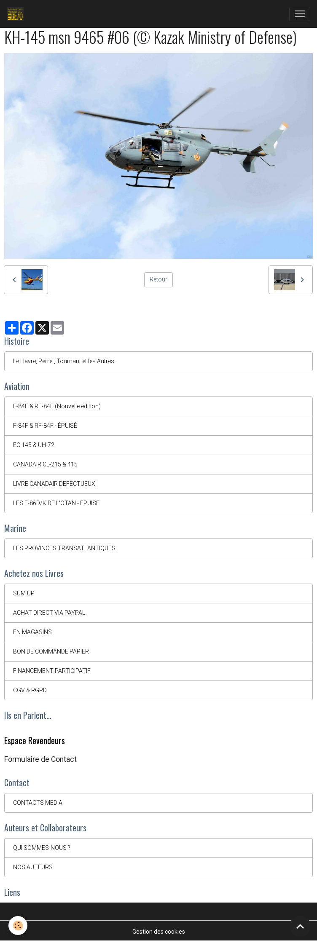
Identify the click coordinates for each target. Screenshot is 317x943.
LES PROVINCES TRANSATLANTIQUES (64, 548)
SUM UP (24, 593)
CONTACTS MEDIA (37, 802)
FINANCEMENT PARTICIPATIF (52, 670)
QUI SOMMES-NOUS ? (41, 847)
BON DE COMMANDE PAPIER (51, 651)
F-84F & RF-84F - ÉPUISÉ (45, 425)
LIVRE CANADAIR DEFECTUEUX (54, 483)
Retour (158, 279)
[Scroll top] (300, 926)
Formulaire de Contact (40, 759)
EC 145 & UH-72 (33, 445)
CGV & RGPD (30, 690)
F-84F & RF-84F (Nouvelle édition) (57, 406)
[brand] (17, 14)
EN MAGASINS (32, 632)
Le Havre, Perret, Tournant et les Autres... (65, 361)
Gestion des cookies (158, 931)
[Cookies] (17, 925)
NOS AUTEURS (33, 867)
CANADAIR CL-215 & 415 (45, 464)
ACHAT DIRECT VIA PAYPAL (49, 612)
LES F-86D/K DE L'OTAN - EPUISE (56, 503)
